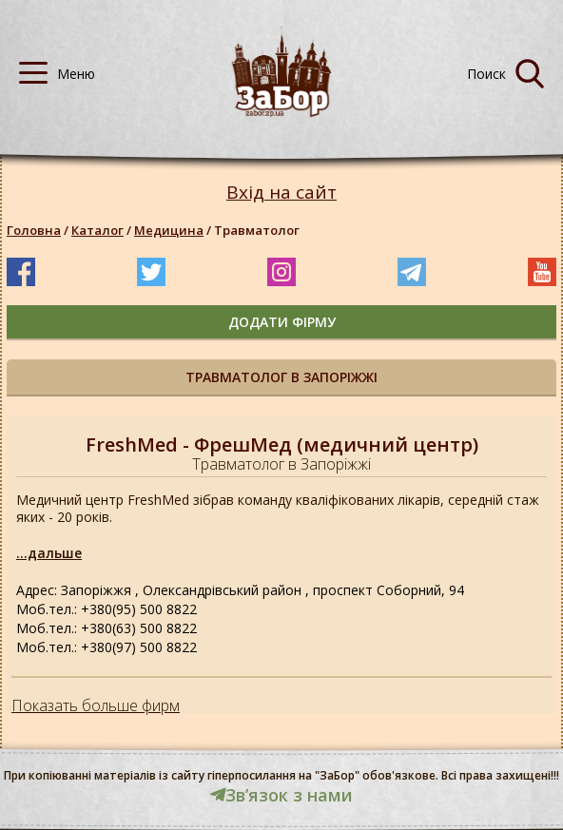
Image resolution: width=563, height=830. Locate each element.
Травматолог (257, 230)
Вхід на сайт (281, 193)
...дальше (49, 553)
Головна (34, 230)
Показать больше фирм (95, 705)
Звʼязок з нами (281, 794)
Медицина (169, 230)
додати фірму (282, 322)
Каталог (97, 230)
